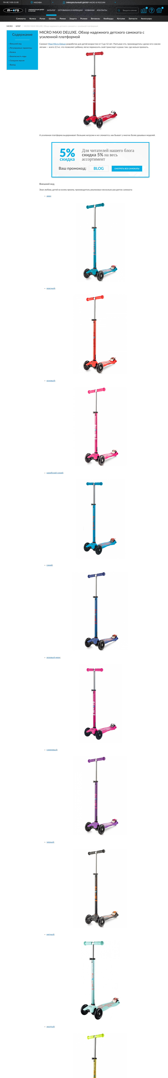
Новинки (89, 10)
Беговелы (95, 19)
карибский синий (55, 473)
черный (50, 842)
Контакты (102, 10)
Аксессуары (146, 19)
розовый (51, 381)
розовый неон (53, 657)
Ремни (63, 19)
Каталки (121, 19)
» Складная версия (16, 61)
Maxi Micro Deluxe (57, 44)
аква (49, 196)
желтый (50, 1027)
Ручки (42, 19)
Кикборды (108, 19)
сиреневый (52, 750)
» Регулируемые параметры (20, 48)
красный (51, 288)
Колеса (32, 19)
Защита (73, 19)
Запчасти (133, 19)
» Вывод (12, 65)
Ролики (83, 19)
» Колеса (12, 52)
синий (49, 565)
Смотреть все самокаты (126, 169)
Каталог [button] (51, 10)
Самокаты (21, 19)
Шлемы (52, 19)
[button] (151, 10)
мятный (50, 934)
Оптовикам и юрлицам (70, 10)
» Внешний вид (15, 44)
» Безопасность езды (17, 56)
